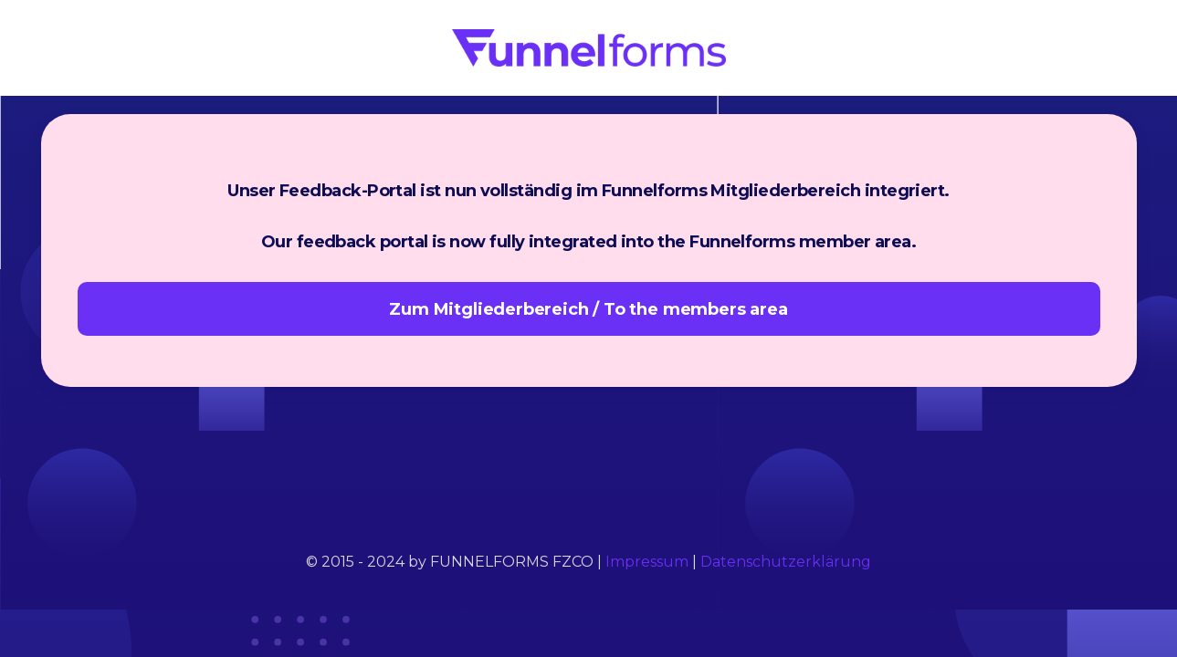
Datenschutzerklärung (785, 561)
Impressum (646, 561)
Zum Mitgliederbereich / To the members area (588, 309)
